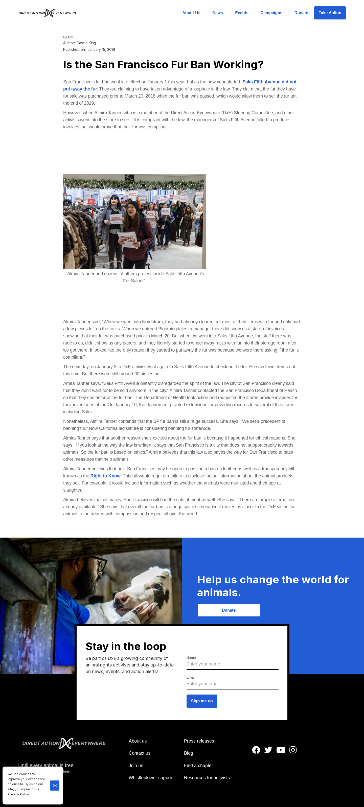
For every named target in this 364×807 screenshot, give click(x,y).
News (217, 13)
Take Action (330, 13)
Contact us (139, 753)
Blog (188, 753)
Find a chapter (198, 765)
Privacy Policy (18, 794)
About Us (191, 13)
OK (55, 785)
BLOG (68, 37)
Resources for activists (207, 777)
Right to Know (104, 475)
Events (241, 13)
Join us (136, 765)
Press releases (199, 741)
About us (138, 741)
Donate (301, 13)
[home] (51, 13)
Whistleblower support (151, 777)
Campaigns (271, 13)
